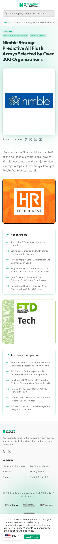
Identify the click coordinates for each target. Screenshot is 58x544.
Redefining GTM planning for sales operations (28, 244)
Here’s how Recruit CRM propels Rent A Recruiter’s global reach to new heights (30, 364)
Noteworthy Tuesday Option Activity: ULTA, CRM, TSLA (29, 390)
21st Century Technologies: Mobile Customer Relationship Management (29, 373)
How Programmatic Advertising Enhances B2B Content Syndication (28, 279)
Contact (6, 477)
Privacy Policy (37, 471)
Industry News (38, 36)
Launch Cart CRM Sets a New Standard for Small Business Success (30, 399)
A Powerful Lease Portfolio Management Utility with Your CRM (30, 408)
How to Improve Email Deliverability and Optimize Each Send (30, 261)
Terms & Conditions (39, 465)
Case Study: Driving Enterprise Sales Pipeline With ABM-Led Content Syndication (29, 288)
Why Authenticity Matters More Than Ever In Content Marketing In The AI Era (30, 270)
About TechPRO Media (13, 465)
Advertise (7, 471)
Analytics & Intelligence (15, 36)
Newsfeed (8, 31)
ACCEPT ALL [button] (32, 537)
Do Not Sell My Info (39, 477)
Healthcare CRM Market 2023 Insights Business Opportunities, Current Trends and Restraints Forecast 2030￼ (30, 382)
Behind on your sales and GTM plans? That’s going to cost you (29, 252)
